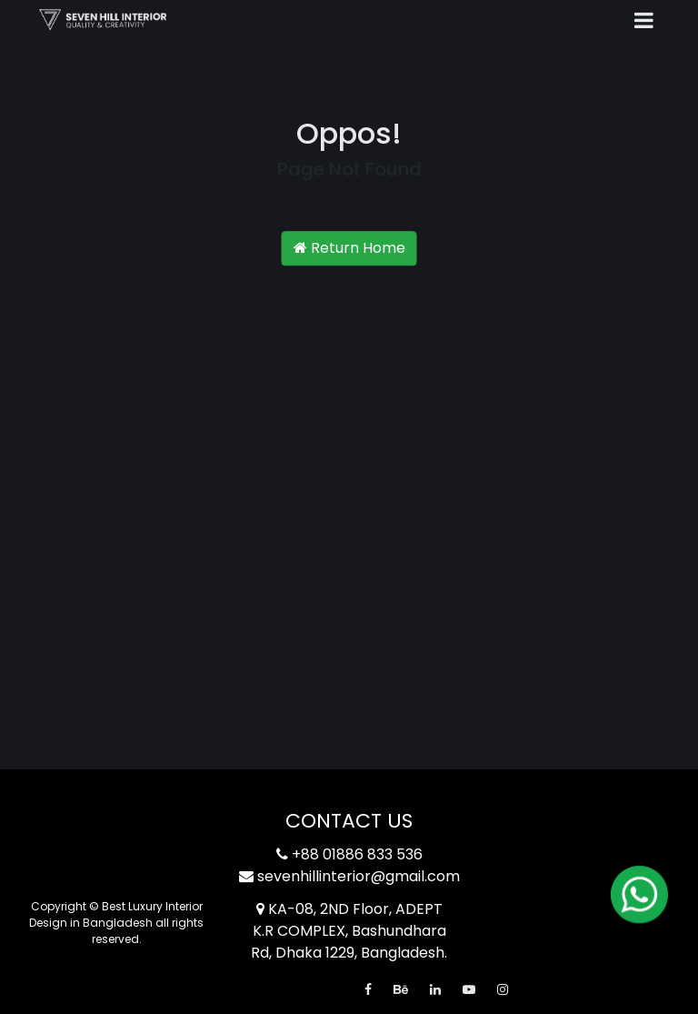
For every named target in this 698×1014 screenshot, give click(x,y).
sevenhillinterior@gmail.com (349, 876)
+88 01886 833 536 (349, 854)
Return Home (349, 248)
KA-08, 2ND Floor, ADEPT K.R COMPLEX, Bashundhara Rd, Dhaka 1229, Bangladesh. (349, 931)
